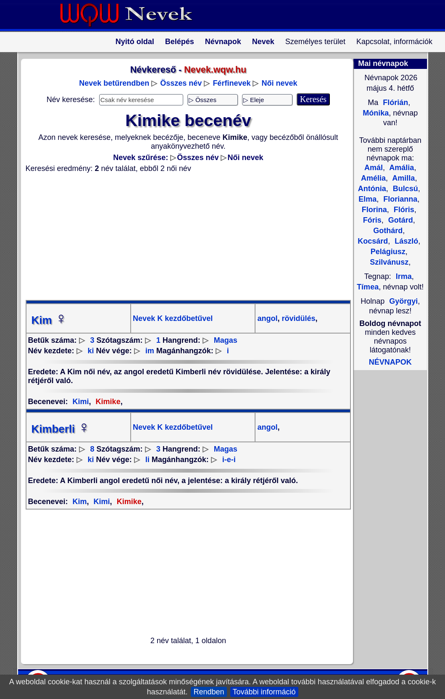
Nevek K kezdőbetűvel (173, 318)
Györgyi (403, 301)
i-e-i (229, 459)
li (147, 459)
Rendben (208, 692)
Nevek (263, 41)
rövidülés (297, 318)
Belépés (179, 41)
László (405, 241)
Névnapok (223, 41)
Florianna (399, 199)
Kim (49, 320)
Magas (225, 340)
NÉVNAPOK (390, 362)
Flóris (403, 209)
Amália (400, 167)
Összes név (181, 83)
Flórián (394, 102)
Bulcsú (404, 188)
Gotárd (399, 220)
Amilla (402, 178)
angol (267, 318)
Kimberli (61, 429)
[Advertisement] (183, 236)
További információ (264, 692)
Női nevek (279, 83)
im (149, 351)
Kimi (81, 401)
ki (91, 351)
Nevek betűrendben (114, 83)
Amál (373, 167)
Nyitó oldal (135, 41)
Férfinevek (231, 83)
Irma (404, 276)
